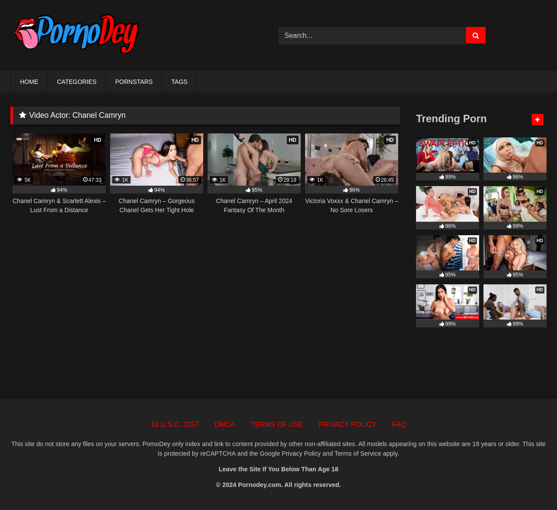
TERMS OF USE (277, 424)
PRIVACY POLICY (347, 424)
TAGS (179, 81)
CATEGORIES (77, 81)
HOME (29, 81)
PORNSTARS (134, 81)
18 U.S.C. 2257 (174, 424)
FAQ (399, 424)
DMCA (225, 424)
